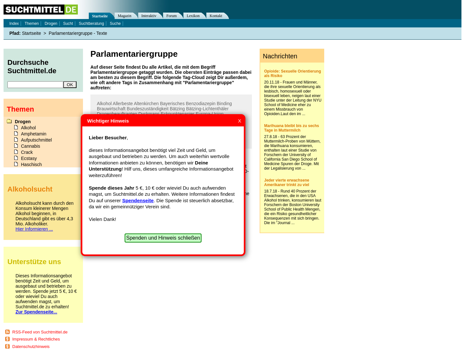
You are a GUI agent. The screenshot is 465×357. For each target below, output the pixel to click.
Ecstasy (29, 158)
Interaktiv (149, 16)
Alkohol (104, 103)
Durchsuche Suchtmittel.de (32, 66)
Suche (115, 23)
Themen (32, 23)
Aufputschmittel (36, 140)
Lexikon (193, 16)
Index (14, 23)
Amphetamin (33, 133)
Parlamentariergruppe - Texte (78, 33)
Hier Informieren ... (34, 229)
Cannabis (30, 146)
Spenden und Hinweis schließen (163, 238)
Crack (27, 152)
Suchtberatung (91, 23)
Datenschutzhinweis (31, 346)
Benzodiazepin (201, 103)
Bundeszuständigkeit (148, 108)
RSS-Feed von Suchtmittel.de (39, 332)
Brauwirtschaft (111, 108)
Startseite (100, 16)
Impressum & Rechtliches (36, 339)
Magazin (124, 16)
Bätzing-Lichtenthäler (207, 108)
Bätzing (177, 108)
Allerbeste (123, 103)
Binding (224, 103)
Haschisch (31, 164)
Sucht (68, 23)
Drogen (51, 23)
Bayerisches (172, 103)
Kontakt (216, 16)
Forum (171, 16)
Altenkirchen (146, 103)
